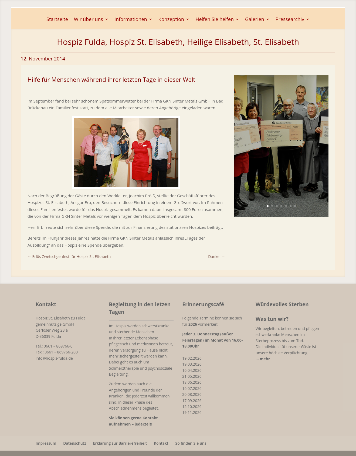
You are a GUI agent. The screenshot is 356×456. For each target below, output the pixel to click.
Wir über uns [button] (88, 19)
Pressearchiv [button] (290, 19)
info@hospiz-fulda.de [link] (54, 358)
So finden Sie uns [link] (190, 443)
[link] (126, 185)
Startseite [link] (57, 19)
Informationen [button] (130, 19)
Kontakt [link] (161, 443)
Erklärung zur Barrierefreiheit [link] (120, 443)
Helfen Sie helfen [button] (214, 19)
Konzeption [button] (171, 19)
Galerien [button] (254, 19)
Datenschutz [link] (74, 443)
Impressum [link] (46, 443)
